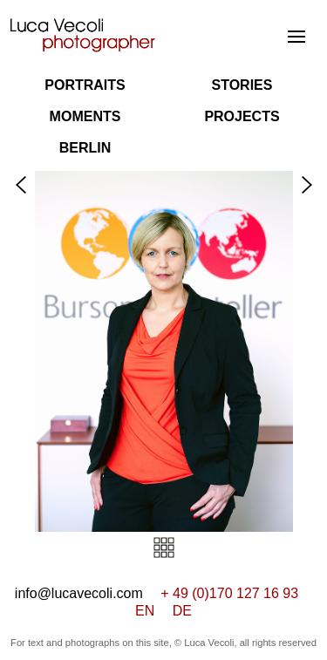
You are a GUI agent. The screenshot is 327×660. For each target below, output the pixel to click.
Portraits (84, 85)
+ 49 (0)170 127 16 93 (229, 593)
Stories (242, 85)
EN (144, 610)
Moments (85, 116)
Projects (241, 116)
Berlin (85, 147)
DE (182, 610)
